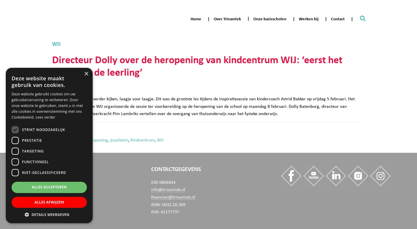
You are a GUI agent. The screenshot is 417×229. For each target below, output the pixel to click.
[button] (49, 214)
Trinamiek (7, 5)
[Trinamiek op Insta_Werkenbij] (379, 177)
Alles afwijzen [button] (49, 202)
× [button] (86, 74)
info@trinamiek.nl (168, 189)
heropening (97, 140)
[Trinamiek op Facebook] (290, 177)
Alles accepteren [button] (49, 187)
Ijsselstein (119, 140)
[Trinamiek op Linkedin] (335, 177)
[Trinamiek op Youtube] (312, 177)
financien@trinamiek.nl (173, 197)
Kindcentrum (143, 140)
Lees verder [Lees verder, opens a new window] (46, 117)
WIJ (160, 140)
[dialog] (49, 145)
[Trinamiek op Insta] (357, 177)
